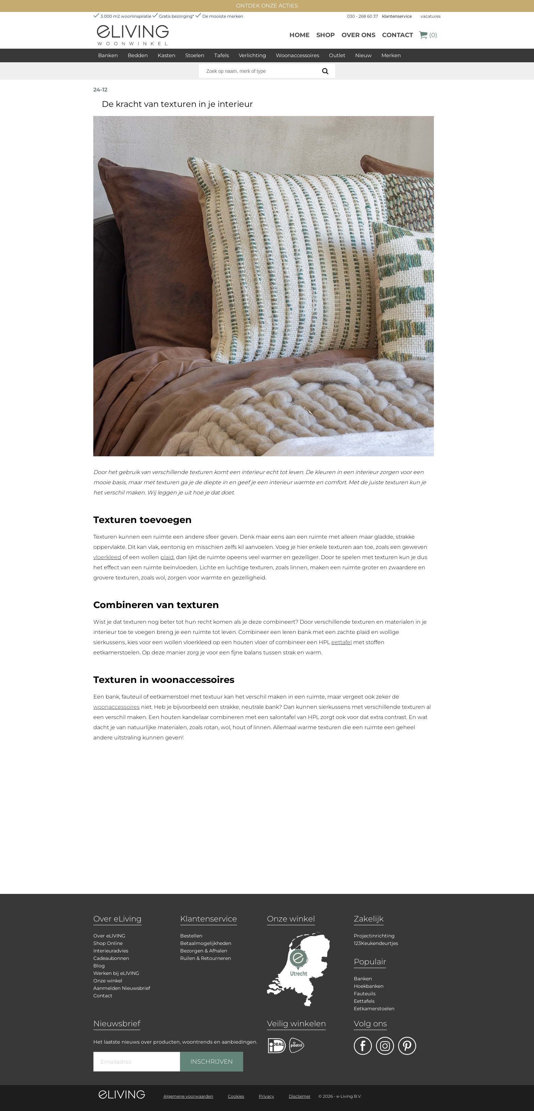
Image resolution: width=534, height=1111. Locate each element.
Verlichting (252, 55)
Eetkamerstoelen (374, 1009)
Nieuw (363, 55)
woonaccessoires (116, 707)
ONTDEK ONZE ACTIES (267, 5)
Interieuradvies (110, 951)
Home (299, 35)
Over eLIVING (109, 936)
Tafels (221, 55)
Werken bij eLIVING (116, 973)
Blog (99, 966)
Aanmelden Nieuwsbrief (121, 988)
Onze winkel (107, 981)
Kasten (166, 55)
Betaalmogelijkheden (205, 943)
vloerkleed (107, 557)
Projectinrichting (374, 936)
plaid (167, 557)
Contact (397, 35)
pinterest (407, 1046)
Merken (391, 55)
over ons (358, 35)
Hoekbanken (368, 986)
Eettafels (364, 1001)
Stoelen (194, 55)
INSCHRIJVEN (211, 1061)
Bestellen (191, 936)
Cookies (236, 1096)
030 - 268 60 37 (362, 16)
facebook (363, 1046)
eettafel (341, 642)
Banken (108, 55)
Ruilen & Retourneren (205, 958)
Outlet (337, 55)
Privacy (266, 1096)
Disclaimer (300, 1096)
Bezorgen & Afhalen (203, 951)
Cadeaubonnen (111, 958)
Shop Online (108, 943)
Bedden (138, 55)
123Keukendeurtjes (376, 943)
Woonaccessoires (297, 55)
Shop (325, 35)
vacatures (431, 16)
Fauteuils (365, 994)
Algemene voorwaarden (188, 1096)
